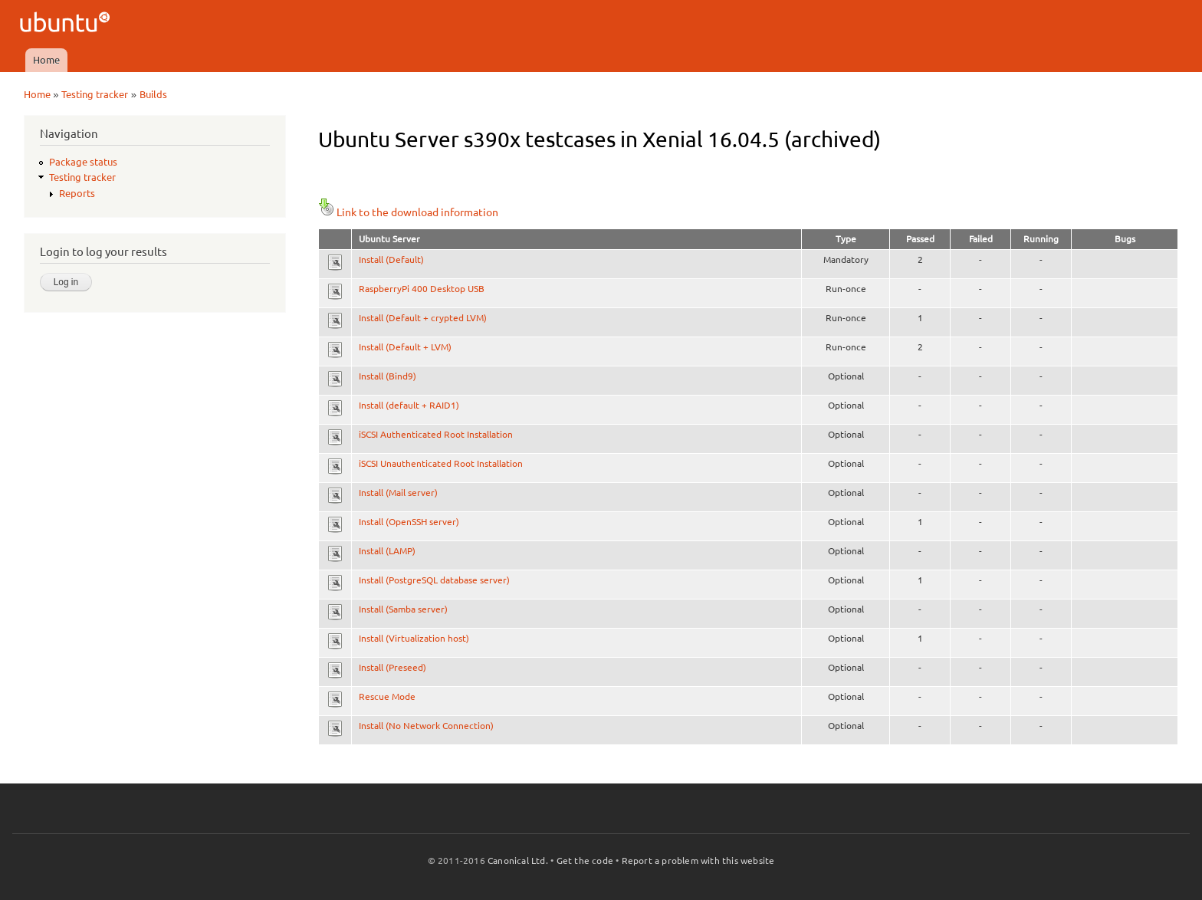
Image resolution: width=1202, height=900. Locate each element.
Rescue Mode (387, 696)
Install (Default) (391, 259)
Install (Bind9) (387, 376)
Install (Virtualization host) (414, 638)
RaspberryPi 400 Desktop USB (421, 289)
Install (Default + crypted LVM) (423, 318)
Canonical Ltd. (518, 861)
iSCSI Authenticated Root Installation (436, 434)
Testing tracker (94, 94)
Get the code (585, 861)
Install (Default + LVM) (405, 347)
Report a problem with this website (698, 861)
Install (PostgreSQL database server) (434, 580)
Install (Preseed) (392, 667)
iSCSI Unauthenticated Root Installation (441, 463)
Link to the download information (408, 212)
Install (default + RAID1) (409, 405)
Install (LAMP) (387, 551)
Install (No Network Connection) (426, 726)
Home (46, 59)
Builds (153, 94)
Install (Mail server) (398, 493)
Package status (83, 161)
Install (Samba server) (403, 609)
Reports (77, 193)
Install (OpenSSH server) (409, 522)
